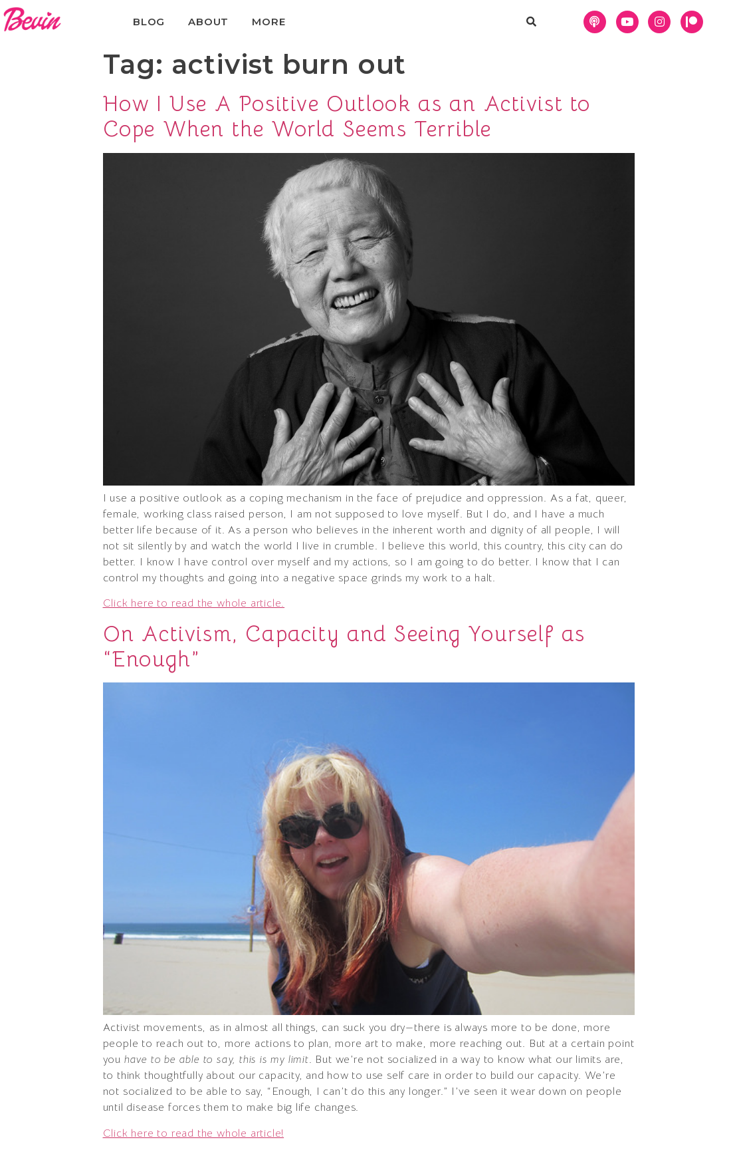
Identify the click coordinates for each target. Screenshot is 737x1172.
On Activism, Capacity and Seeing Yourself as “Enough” (344, 646)
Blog (149, 21)
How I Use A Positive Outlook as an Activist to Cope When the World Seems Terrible (347, 116)
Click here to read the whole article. (194, 603)
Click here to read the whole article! (193, 1133)
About (208, 21)
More (268, 21)
